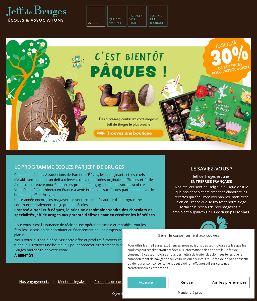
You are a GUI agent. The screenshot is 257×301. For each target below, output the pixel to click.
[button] (245, 93)
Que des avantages (116, 21)
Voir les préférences (229, 282)
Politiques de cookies (111, 281)
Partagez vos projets (136, 19)
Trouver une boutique (157, 19)
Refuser (187, 282)
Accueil (93, 23)
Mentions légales (190, 292)
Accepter (146, 282)
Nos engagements (34, 281)
